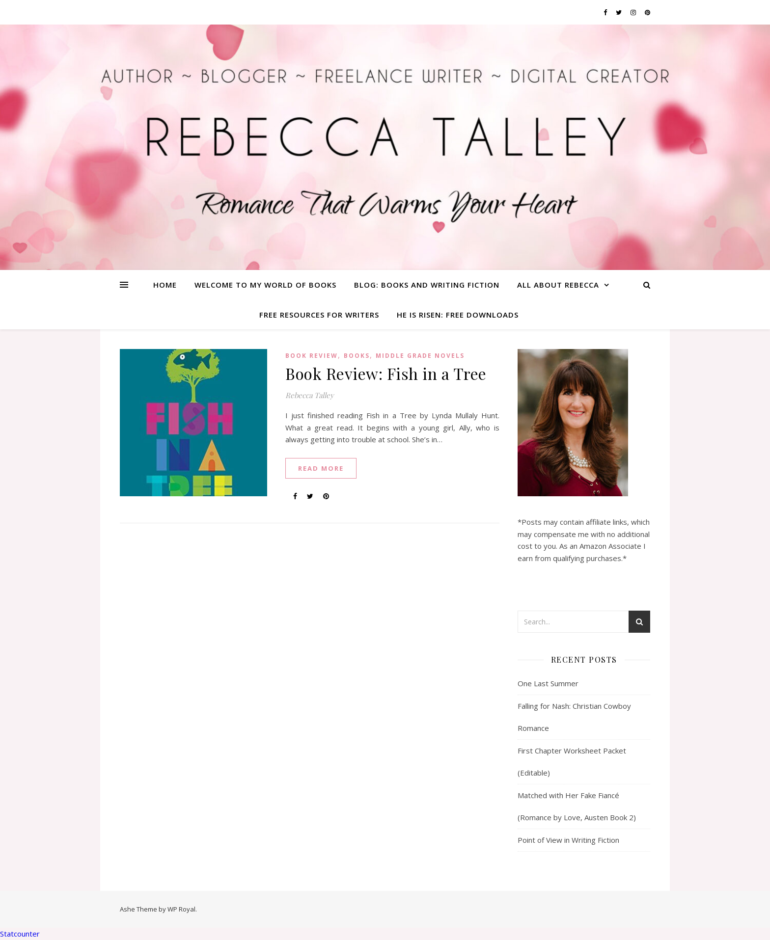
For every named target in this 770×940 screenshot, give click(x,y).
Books (357, 355)
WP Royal (181, 909)
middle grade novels (420, 355)
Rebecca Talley (309, 395)
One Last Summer (548, 683)
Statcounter (20, 934)
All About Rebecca (558, 285)
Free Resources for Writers (319, 315)
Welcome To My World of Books (265, 285)
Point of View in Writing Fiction (568, 840)
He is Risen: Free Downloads (458, 315)
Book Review (311, 355)
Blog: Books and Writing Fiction (426, 285)
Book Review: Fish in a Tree (386, 373)
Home (165, 285)
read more (321, 468)
